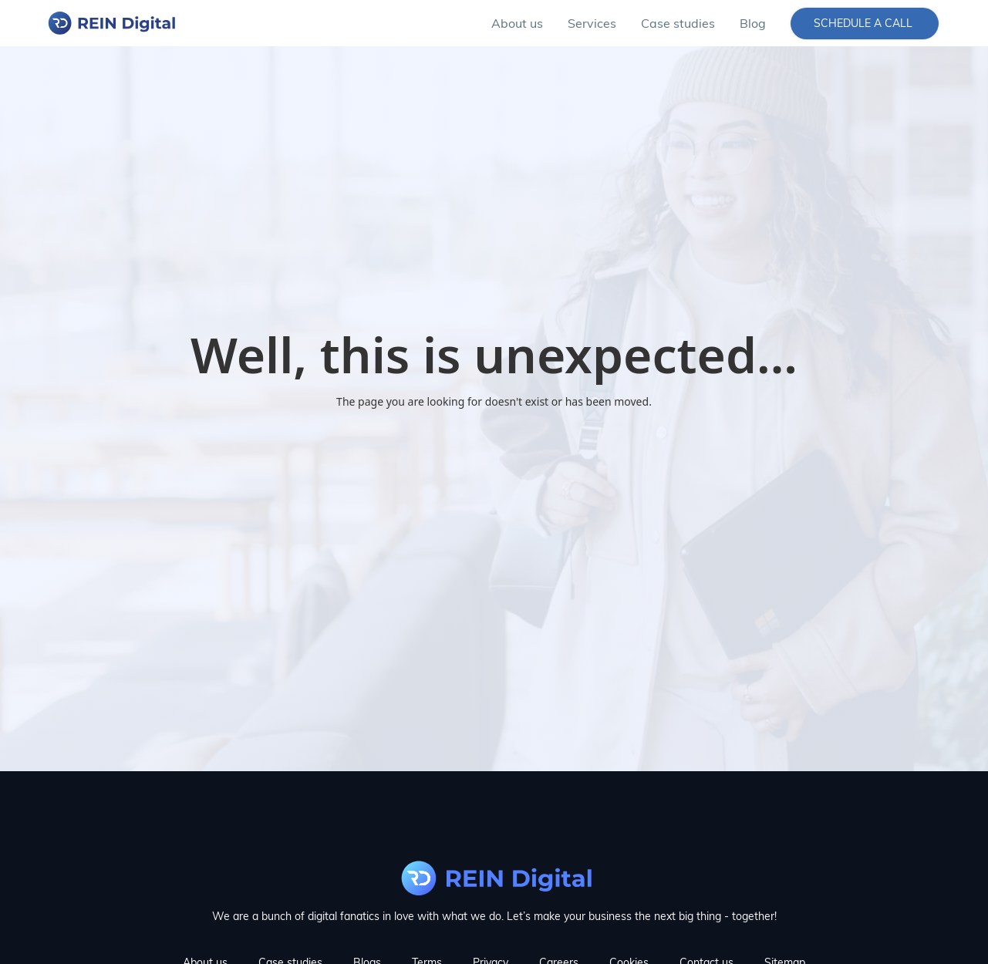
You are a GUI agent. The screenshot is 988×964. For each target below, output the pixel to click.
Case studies (678, 23)
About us (517, 23)
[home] (110, 23)
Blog (753, 23)
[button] (592, 23)
